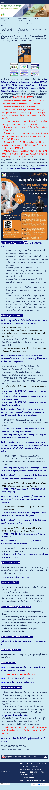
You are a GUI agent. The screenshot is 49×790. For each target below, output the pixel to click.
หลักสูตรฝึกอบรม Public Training (25, 19)
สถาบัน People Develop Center (8, 19)
